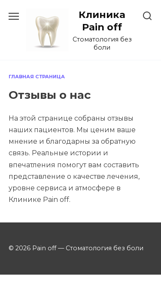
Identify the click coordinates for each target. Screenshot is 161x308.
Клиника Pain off (102, 21)
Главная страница (37, 77)
